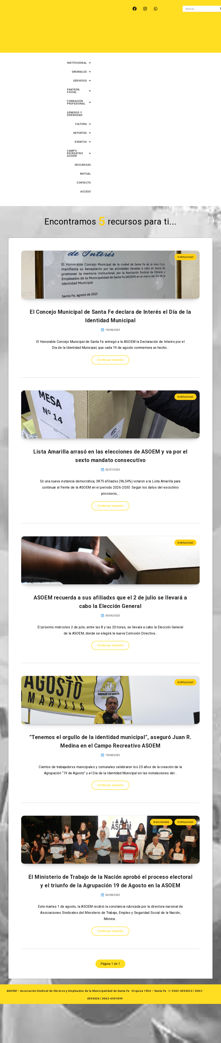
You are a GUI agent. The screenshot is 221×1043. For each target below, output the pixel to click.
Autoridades (161, 823)
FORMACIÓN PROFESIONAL (104, 36)
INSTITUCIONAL (112, 27)
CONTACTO (200, 45)
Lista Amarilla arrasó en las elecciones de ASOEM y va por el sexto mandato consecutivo (110, 382)
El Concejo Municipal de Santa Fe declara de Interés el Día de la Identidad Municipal (110, 210)
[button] (112, 27)
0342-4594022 (182, 1033)
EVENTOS (91, 45)
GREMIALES (140, 27)
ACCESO (202, 54)
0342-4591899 (112, 1041)
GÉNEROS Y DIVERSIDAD (145, 36)
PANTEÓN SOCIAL (194, 27)
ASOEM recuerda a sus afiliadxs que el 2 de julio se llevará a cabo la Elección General (110, 561)
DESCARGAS (161, 45)
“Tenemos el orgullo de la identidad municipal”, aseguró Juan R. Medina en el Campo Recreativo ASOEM (110, 737)
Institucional (185, 119)
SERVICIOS (165, 27)
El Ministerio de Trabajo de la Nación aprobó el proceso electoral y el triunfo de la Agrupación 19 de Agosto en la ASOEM (110, 918)
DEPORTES (199, 36)
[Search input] (202, 9)
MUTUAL (181, 45)
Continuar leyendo (110, 255)
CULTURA (175, 36)
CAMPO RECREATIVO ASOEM (126, 45)
